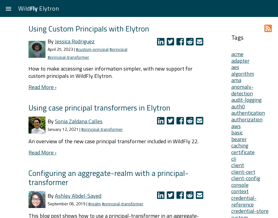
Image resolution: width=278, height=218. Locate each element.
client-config (245, 178)
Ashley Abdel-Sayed (78, 196)
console (240, 185)
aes (235, 67)
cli (233, 159)
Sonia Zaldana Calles (78, 121)
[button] (8, 8)
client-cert (243, 172)
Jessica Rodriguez (75, 41)
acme (237, 54)
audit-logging (246, 100)
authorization (247, 119)
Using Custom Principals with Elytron (88, 29)
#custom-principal (92, 49)
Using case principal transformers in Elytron (99, 108)
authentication (248, 113)
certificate (243, 152)
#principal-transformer (68, 57)
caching (239, 145)
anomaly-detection (242, 90)
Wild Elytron (38, 8)
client (237, 165)
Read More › (42, 87)
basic (237, 132)
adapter (240, 61)
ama (236, 80)
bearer (239, 139)
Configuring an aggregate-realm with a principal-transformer (108, 177)
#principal (118, 49)
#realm (94, 203)
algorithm (242, 74)
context (240, 191)
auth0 (238, 106)
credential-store (250, 211)
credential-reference (243, 201)
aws (236, 126)
